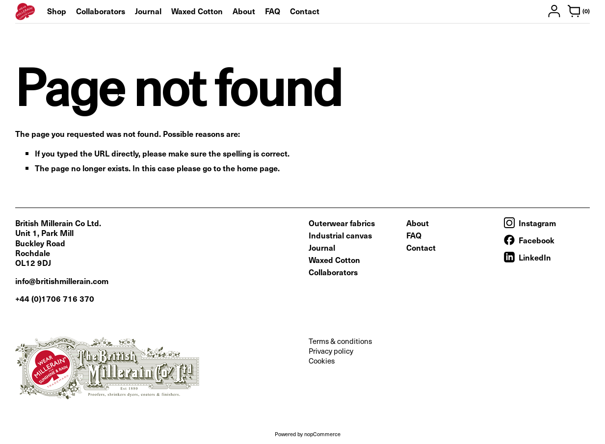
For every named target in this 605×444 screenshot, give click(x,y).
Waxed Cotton (197, 10)
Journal (148, 10)
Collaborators (100, 10)
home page (257, 167)
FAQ (272, 10)
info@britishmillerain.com (61, 280)
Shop (56, 10)
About (244, 10)
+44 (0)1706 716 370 (54, 298)
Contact (304, 10)
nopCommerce (322, 434)
